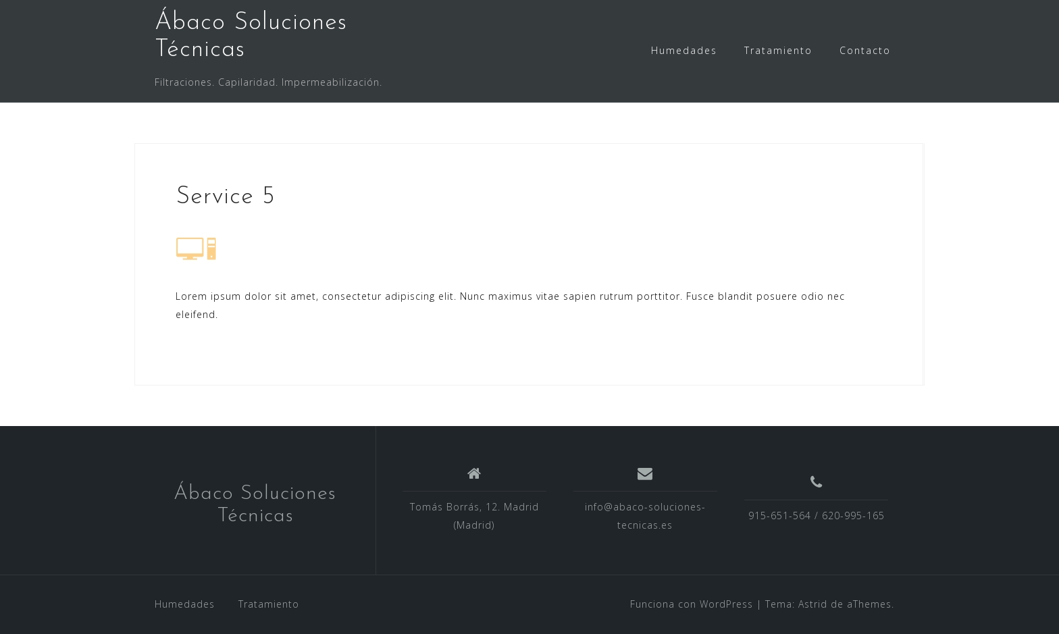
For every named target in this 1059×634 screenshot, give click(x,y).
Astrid (812, 604)
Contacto (865, 50)
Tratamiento (778, 50)
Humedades (684, 50)
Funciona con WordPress (691, 604)
